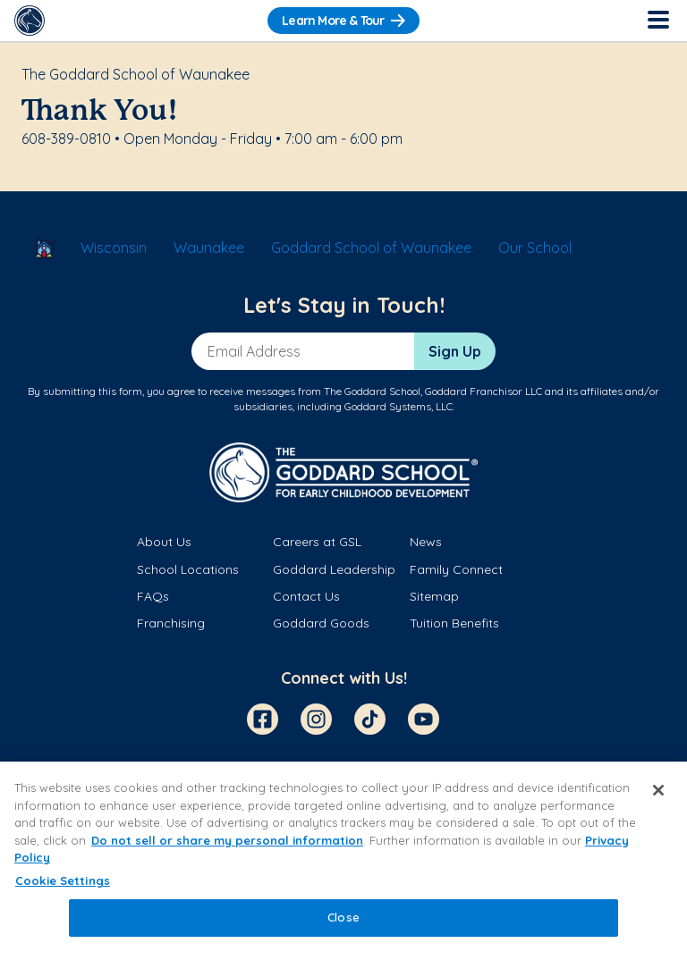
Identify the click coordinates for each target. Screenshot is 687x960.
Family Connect (456, 569)
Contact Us (306, 596)
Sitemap (434, 596)
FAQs (153, 596)
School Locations (188, 569)
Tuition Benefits (454, 623)
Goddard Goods (321, 623)
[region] (343, 861)
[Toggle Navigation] (657, 20)
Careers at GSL (317, 542)
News (426, 542)
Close (343, 917)
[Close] (658, 790)
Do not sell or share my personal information (227, 840)
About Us (164, 542)
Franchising (171, 623)
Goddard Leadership (334, 569)
